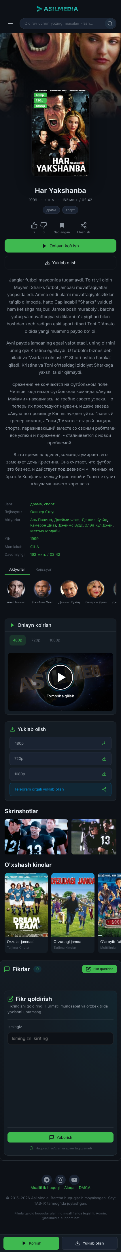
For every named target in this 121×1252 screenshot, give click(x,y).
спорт (70, 210)
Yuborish (60, 1137)
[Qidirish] (110, 23)
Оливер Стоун (43, 511)
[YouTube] (74, 1180)
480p (17, 640)
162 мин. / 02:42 (77, 199)
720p (35, 640)
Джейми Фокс (67, 519)
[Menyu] (10, 23)
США (49, 199)
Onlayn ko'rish (60, 246)
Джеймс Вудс (70, 525)
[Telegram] (46, 1180)
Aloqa (69, 1187)
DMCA (84, 1187)
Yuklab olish (61, 262)
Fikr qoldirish (100, 969)
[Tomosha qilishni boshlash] (60, 682)
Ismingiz (14, 1026)
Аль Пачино (41, 519)
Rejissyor (43, 569)
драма (51, 210)
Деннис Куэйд (94, 519)
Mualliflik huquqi (45, 1187)
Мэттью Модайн (45, 531)
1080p (55, 640)
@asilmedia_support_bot (61, 1218)
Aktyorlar (17, 569)
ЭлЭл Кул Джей (99, 525)
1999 (33, 199)
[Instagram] (60, 1180)
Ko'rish (31, 1243)
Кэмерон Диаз (43, 525)
